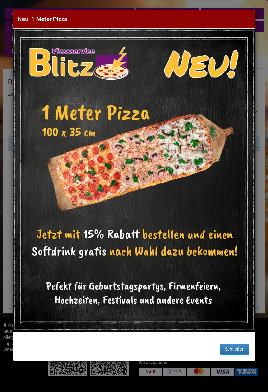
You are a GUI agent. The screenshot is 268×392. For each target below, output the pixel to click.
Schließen (234, 349)
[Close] (248, 17)
